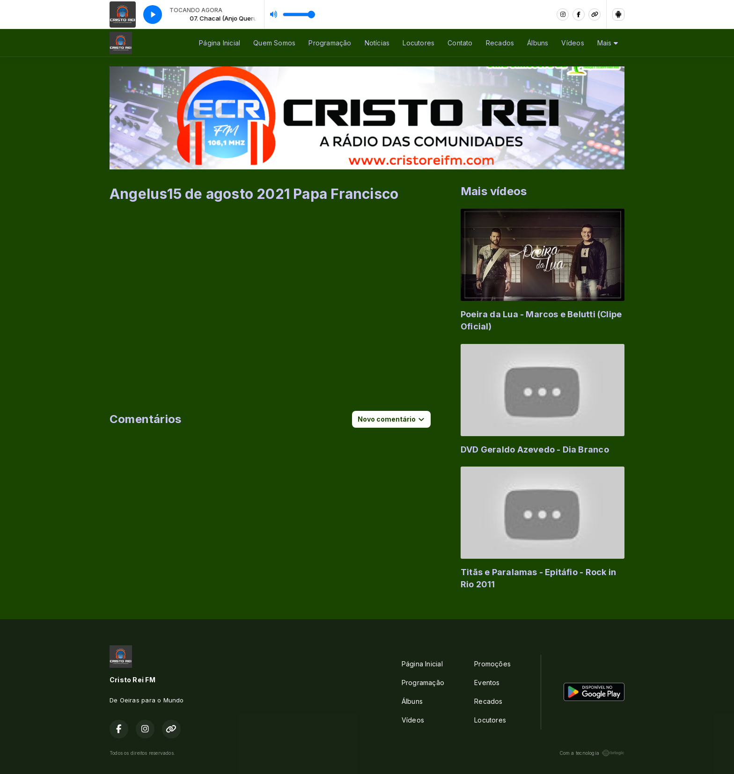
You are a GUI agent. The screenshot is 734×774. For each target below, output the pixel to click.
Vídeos (572, 43)
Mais (607, 43)
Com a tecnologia (591, 753)
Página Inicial (219, 43)
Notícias (377, 43)
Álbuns (537, 43)
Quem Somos (274, 43)
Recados (500, 43)
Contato (460, 43)
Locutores (418, 43)
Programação (329, 43)
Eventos (486, 682)
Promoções (492, 664)
